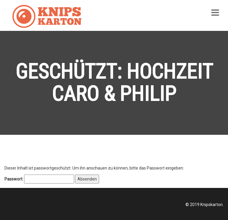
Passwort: (39, 179)
